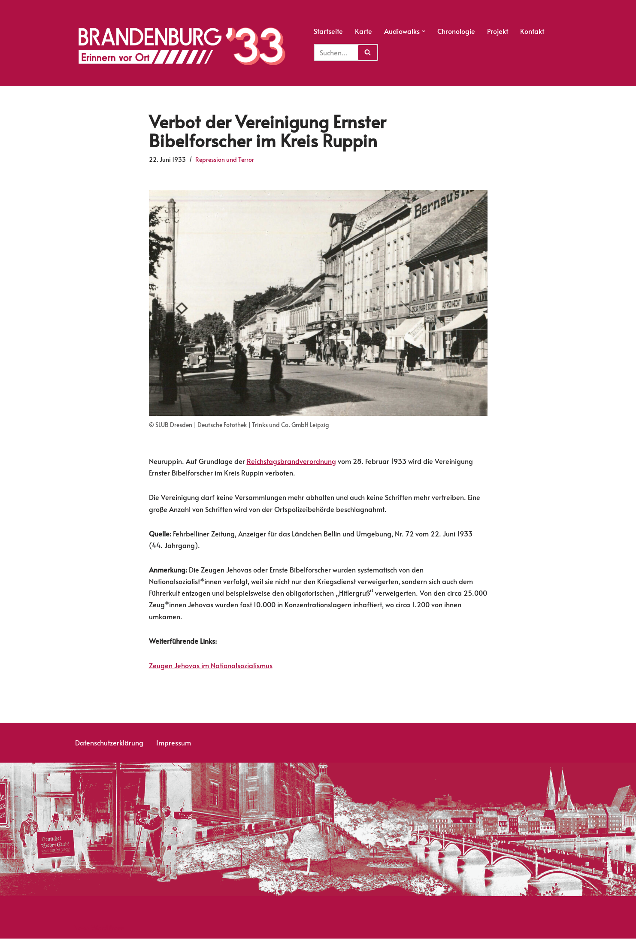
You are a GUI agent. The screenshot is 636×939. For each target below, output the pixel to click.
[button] (423, 31)
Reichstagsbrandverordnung (291, 461)
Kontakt (532, 31)
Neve (81, 928)
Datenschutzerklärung (109, 743)
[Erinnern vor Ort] (181, 46)
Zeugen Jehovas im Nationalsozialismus (211, 665)
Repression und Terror (224, 159)
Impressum (173, 743)
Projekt (497, 31)
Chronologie (456, 31)
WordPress (107, 928)
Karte (363, 31)
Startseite (328, 31)
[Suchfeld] (346, 52)
